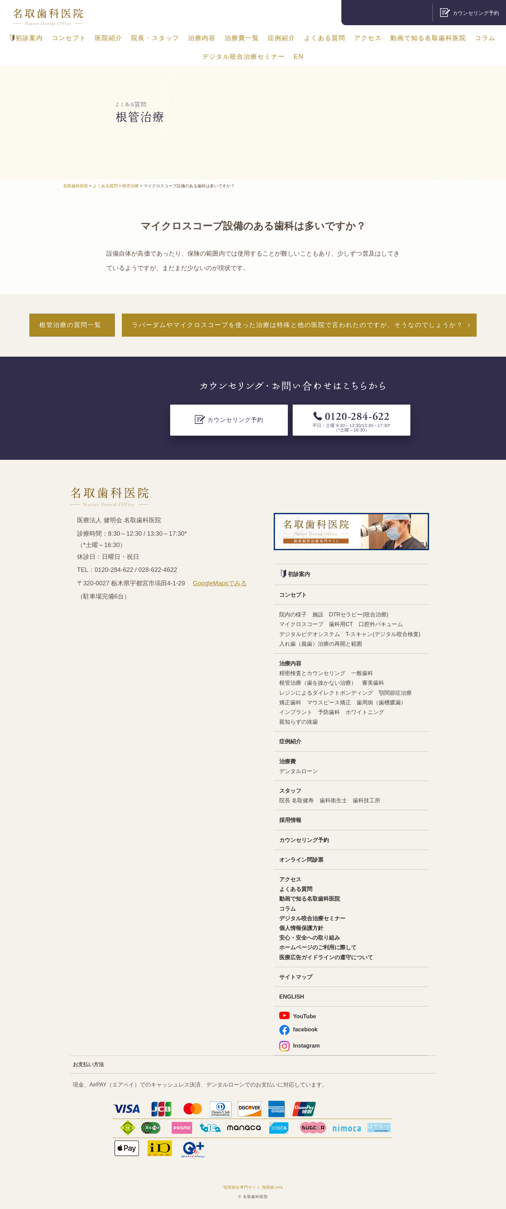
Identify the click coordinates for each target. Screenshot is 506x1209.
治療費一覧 (242, 37)
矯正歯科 (290, 702)
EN (299, 56)
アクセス (368, 37)
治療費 (287, 761)
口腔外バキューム (381, 624)
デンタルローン (298, 771)
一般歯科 (362, 673)
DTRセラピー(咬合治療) (358, 614)
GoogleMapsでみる (220, 583)
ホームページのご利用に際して (318, 947)
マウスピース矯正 (329, 702)
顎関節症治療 (395, 693)
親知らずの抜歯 (298, 722)
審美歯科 (373, 683)
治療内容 (202, 37)
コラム (485, 37)
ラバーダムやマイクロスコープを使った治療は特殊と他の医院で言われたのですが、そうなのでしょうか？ (297, 324)
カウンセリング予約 (304, 840)
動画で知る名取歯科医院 (428, 37)
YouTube (297, 1015)
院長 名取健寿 (296, 800)
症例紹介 (281, 37)
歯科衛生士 (333, 800)
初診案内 (26, 37)
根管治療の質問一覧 (70, 324)
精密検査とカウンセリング (312, 673)
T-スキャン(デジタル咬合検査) (383, 634)
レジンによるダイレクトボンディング (326, 693)
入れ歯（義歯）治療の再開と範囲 (320, 644)
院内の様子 (293, 614)
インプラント (295, 712)
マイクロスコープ (301, 624)
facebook (298, 1029)
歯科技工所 (366, 800)
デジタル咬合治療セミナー (243, 56)
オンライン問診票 (301, 859)
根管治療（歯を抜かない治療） (318, 683)
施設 (317, 614)
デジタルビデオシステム (309, 634)
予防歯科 (329, 712)
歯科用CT (341, 624)
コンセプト (69, 37)
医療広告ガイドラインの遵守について (326, 957)
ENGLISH (291, 996)
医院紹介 (109, 37)
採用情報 (290, 820)
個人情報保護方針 (301, 928)
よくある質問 (325, 37)
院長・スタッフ (155, 37)
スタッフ (290, 790)
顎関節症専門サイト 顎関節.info (253, 1187)
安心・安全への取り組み (309, 937)
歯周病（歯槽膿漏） (381, 702)
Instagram (299, 1045)
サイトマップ (295, 977)
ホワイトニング (365, 712)
